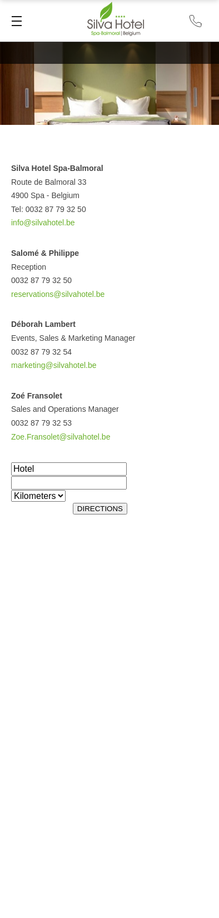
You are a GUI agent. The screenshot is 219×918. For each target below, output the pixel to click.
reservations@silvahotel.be (57, 294)
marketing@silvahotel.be (54, 365)
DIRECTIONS (100, 509)
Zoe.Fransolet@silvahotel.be (60, 436)
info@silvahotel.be (43, 222)
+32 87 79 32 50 (195, 21)
